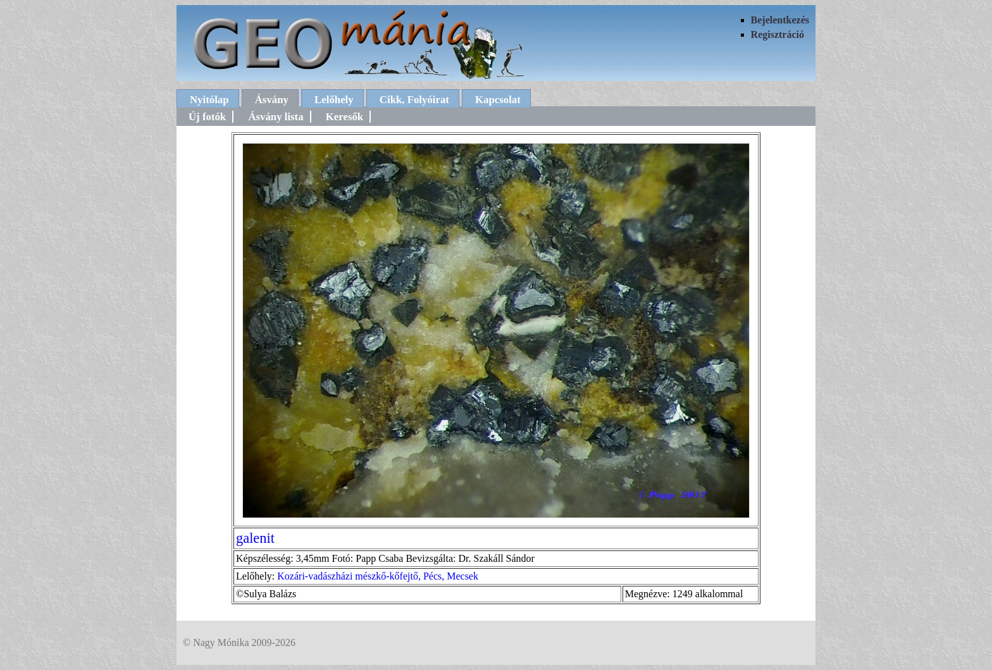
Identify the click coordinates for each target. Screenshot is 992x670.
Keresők (344, 117)
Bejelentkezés (780, 20)
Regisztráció (777, 34)
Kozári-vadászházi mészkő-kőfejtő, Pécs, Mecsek (377, 576)
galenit (255, 538)
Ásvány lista (275, 117)
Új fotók (207, 117)
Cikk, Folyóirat (414, 100)
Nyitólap (209, 100)
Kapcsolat (498, 100)
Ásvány (271, 100)
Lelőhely (334, 100)
